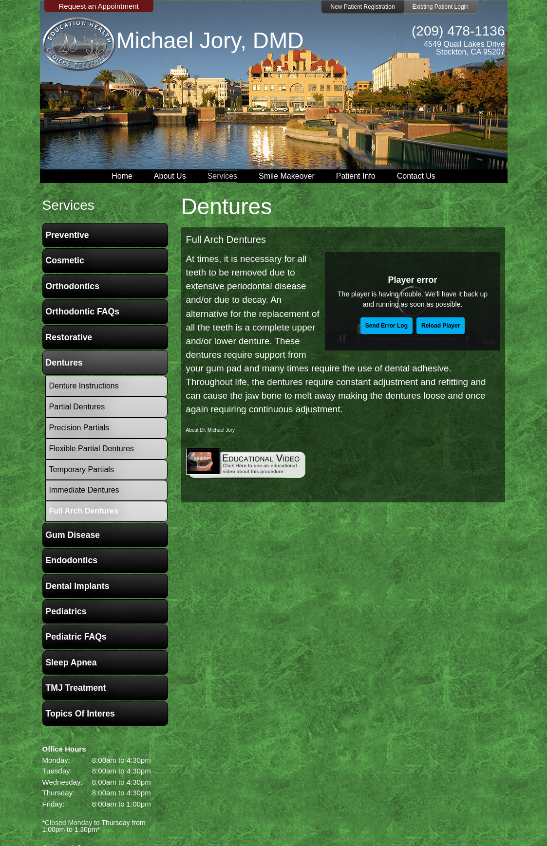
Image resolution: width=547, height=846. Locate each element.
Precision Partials (79, 427)
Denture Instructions (84, 386)
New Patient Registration (363, 6)
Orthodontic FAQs (83, 311)
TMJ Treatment (76, 688)
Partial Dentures (77, 407)
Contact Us (416, 176)
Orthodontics (72, 286)
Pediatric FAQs (76, 637)
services (68, 205)
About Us (170, 176)
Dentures (64, 363)
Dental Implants (78, 586)
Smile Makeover (287, 176)
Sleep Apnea (71, 662)
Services (222, 176)
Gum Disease (73, 535)
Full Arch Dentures (226, 239)
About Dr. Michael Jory (210, 430)
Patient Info (356, 176)
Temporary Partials (81, 469)
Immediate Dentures (84, 490)
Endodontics (72, 560)
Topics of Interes (80, 713)
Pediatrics (66, 611)
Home (122, 176)
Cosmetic (65, 260)
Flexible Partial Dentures (91, 448)
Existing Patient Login (441, 6)
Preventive (67, 235)
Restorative (69, 337)
